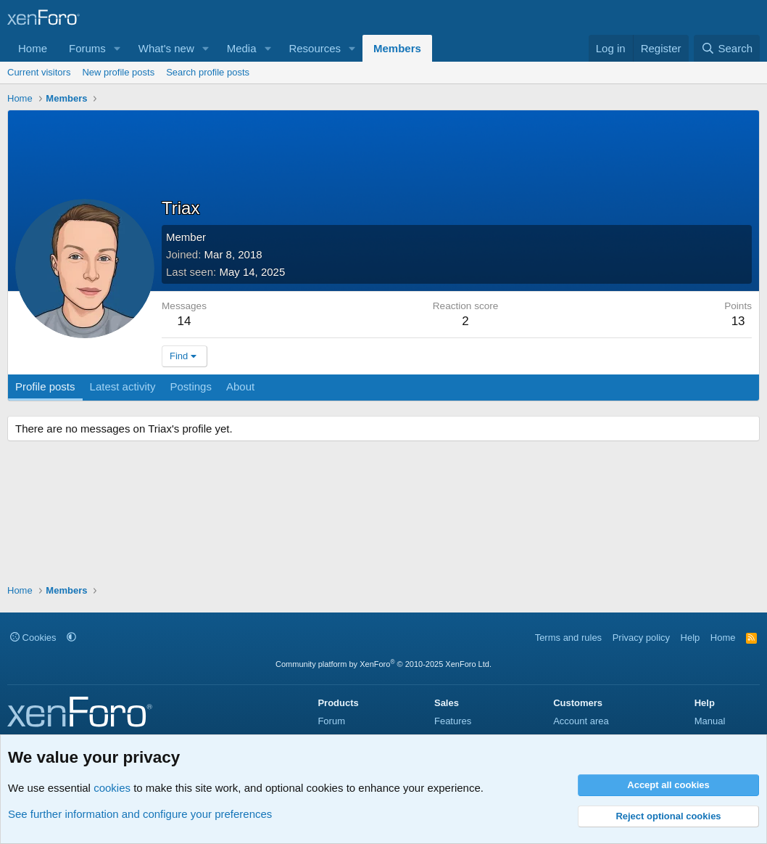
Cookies (33, 637)
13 (738, 321)
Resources (315, 48)
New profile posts (118, 72)
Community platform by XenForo (383, 664)
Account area (581, 721)
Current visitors (38, 72)
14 (184, 321)
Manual (710, 721)
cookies (112, 788)
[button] (117, 48)
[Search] (727, 48)
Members (397, 48)
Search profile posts (207, 72)
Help (690, 637)
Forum (331, 721)
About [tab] (240, 386)
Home (32, 48)
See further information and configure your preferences (140, 814)
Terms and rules (568, 637)
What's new (166, 48)
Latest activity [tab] (123, 386)
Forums (87, 48)
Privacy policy (641, 637)
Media (242, 48)
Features (452, 721)
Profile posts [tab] (45, 386)
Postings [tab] (191, 386)
